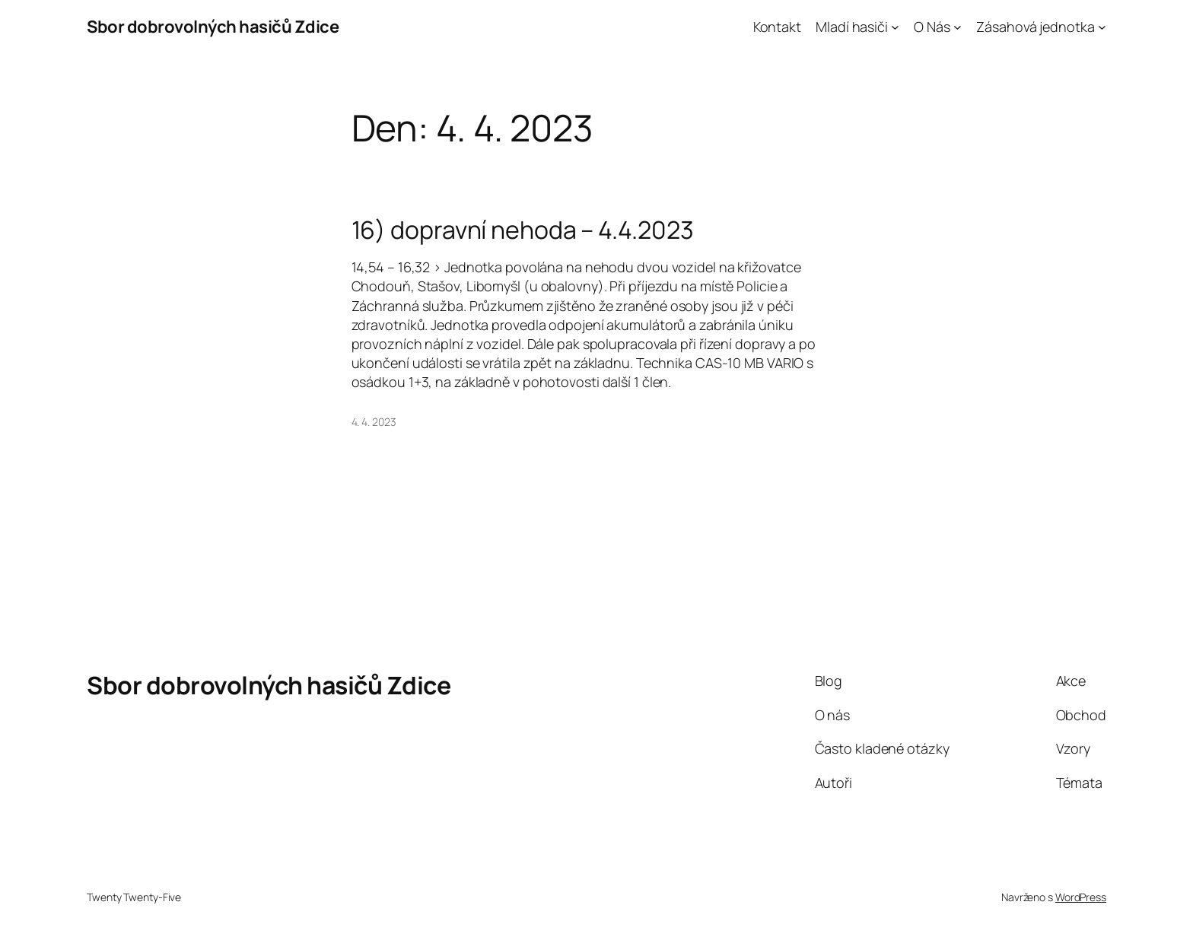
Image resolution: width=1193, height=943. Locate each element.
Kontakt (777, 26)
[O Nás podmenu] (957, 27)
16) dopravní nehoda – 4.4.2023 (523, 229)
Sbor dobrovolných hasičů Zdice (213, 26)
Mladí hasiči (852, 26)
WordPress (1080, 897)
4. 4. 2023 (374, 421)
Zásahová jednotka (1035, 26)
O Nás (932, 26)
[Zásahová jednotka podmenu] (1102, 27)
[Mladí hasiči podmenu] (895, 27)
